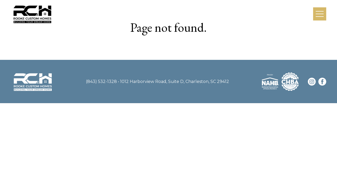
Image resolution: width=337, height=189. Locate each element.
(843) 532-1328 (101, 81)
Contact (296, 14)
